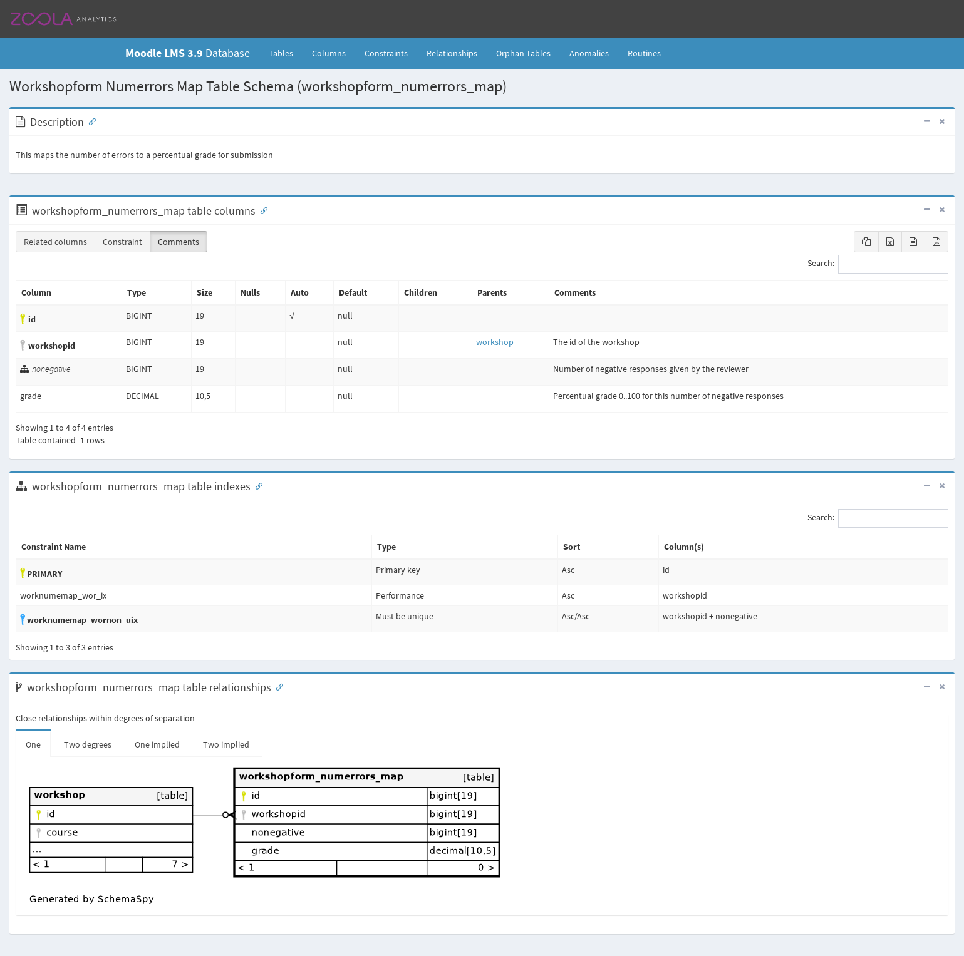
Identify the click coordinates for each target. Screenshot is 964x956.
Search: (877, 264)
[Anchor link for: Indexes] (256, 485)
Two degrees (87, 744)
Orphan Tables (523, 53)
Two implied (226, 744)
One (33, 744)
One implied (157, 744)
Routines (644, 53)
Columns (329, 53)
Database (187, 53)
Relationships (452, 53)
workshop (495, 341)
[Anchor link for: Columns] (261, 209)
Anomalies (589, 53)
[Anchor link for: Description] (89, 120)
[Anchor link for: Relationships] (276, 686)
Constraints (386, 53)
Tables (286, 52)
